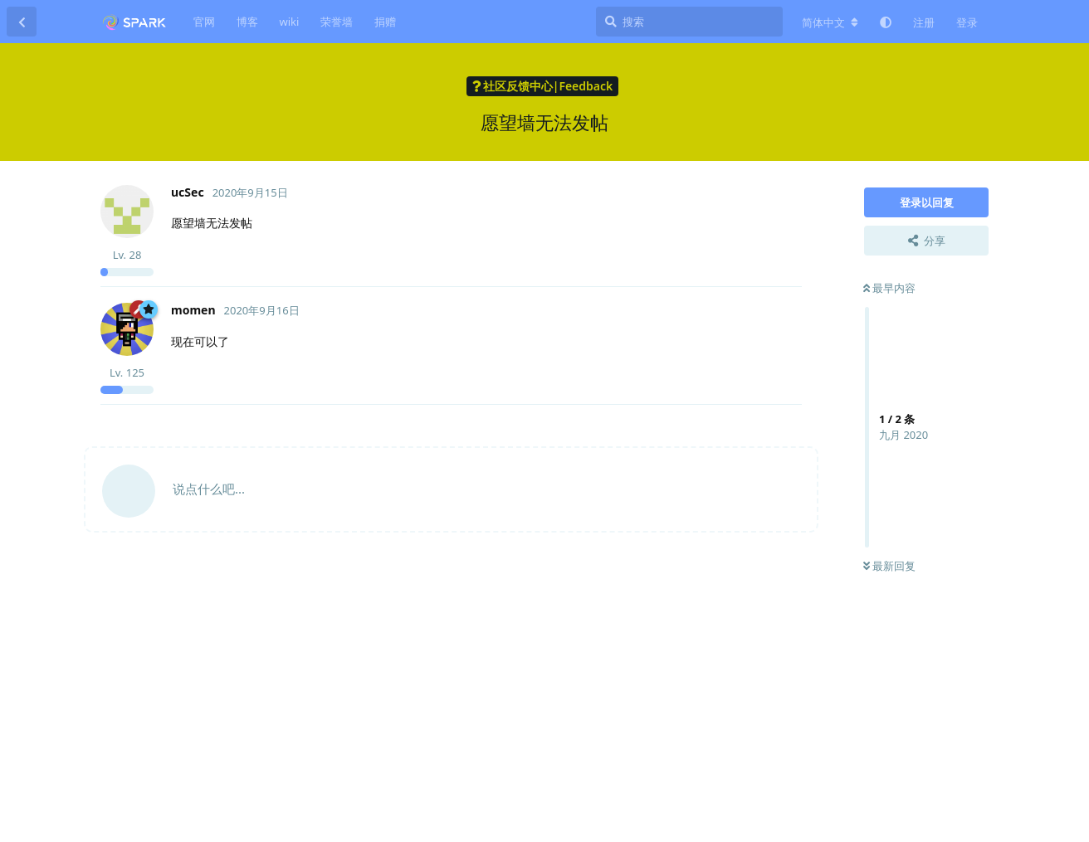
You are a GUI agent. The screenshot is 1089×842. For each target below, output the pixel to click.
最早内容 (889, 287)
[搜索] (689, 22)
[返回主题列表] (22, 22)
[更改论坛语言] (830, 22)
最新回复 (889, 565)
